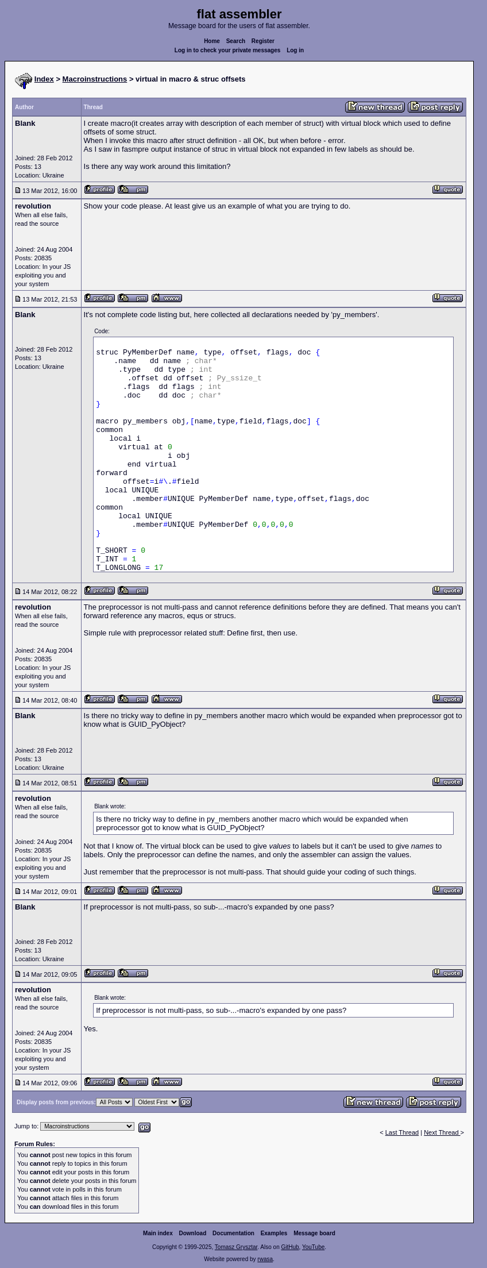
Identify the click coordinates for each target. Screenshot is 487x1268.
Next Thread (442, 1132)
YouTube (313, 1247)
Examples (274, 1233)
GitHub (290, 1247)
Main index (158, 1233)
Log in (295, 50)
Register (263, 41)
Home (212, 41)
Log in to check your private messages (228, 50)
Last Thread (402, 1132)
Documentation (233, 1233)
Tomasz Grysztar (236, 1247)
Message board (314, 1233)
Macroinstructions (95, 79)
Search (235, 41)
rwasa (265, 1259)
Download (193, 1233)
